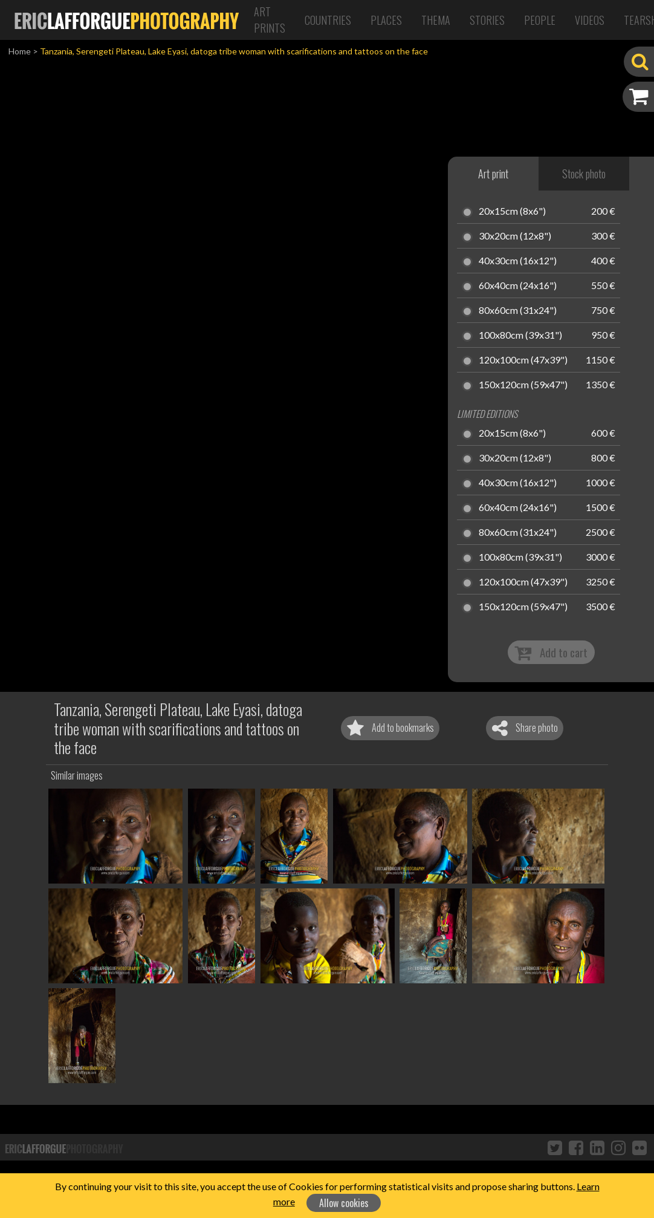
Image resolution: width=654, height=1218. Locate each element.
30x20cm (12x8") (515, 236)
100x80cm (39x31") (520, 335)
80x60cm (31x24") (518, 311)
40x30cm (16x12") (518, 261)
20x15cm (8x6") (512, 212)
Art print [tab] (493, 173)
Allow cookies (344, 1203)
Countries (328, 20)
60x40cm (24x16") (518, 286)
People (539, 20)
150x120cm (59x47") (523, 385)
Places (386, 20)
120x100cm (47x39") (523, 360)
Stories (487, 20)
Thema (435, 20)
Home (19, 51)
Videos (589, 20)
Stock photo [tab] (584, 173)
